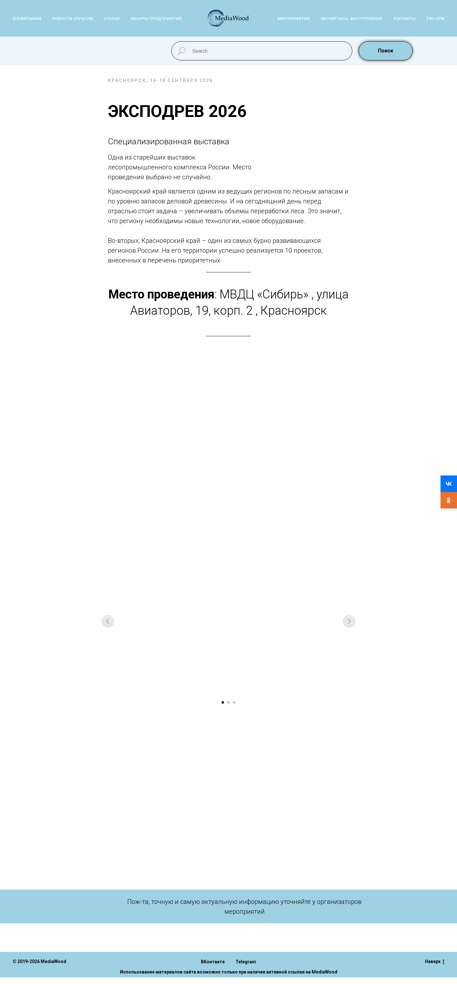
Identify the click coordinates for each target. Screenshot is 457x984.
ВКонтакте (213, 961)
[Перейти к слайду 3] (234, 702)
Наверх (434, 962)
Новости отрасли (72, 18)
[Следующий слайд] (349, 621)
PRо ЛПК (435, 18)
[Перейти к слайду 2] (228, 702)
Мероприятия (293, 18)
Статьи (112, 18)
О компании (27, 18)
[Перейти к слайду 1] (223, 702)
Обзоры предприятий (156, 18)
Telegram (245, 961)
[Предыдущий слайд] (108, 621)
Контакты (404, 18)
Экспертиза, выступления (351, 18)
